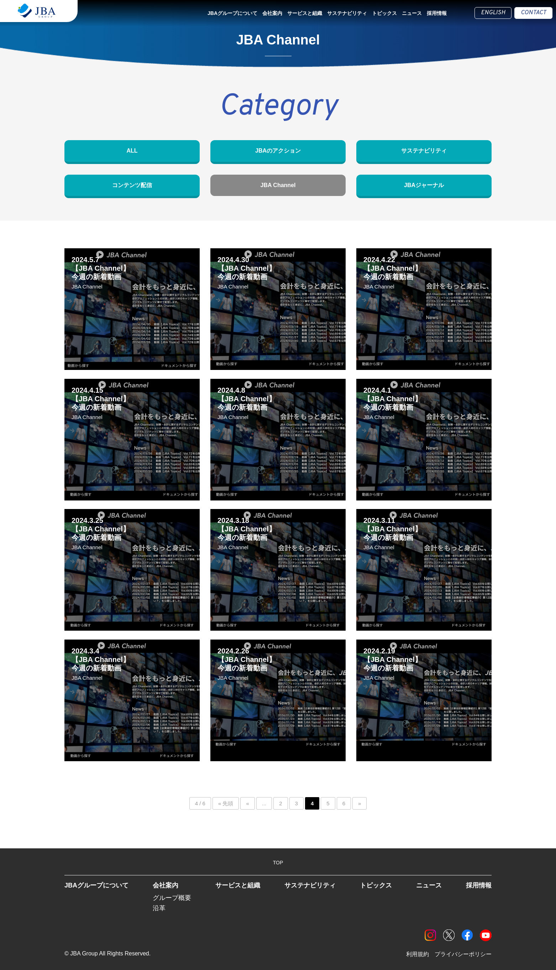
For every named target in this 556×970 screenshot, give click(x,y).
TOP (278, 862)
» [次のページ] (359, 804)
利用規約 (417, 954)
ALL (131, 151)
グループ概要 (172, 898)
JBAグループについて (232, 13)
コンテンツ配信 (132, 185)
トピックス (384, 13)
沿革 (159, 908)
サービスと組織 (304, 13)
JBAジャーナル (424, 185)
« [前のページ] (247, 804)
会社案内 (272, 13)
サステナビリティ (347, 13)
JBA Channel (278, 185)
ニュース (412, 13)
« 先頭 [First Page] (226, 804)
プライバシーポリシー (463, 954)
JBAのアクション (278, 151)
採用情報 (437, 13)
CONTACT (533, 13)
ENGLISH (493, 13)
